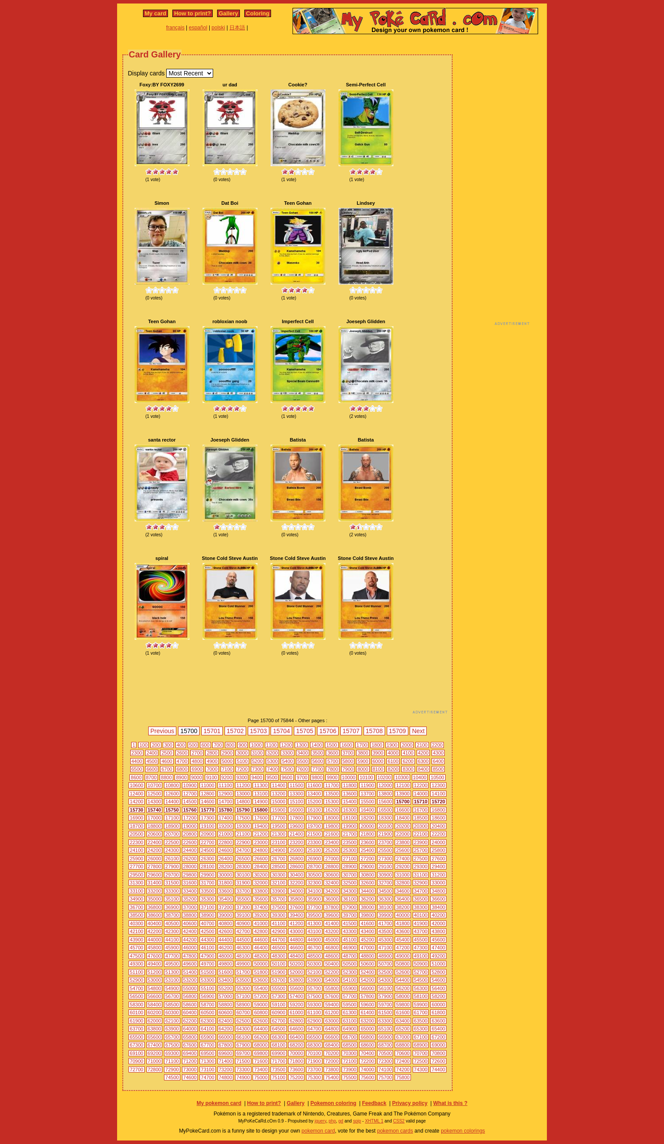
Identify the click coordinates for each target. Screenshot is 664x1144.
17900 (314, 817)
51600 (225, 972)
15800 (261, 810)
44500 (243, 939)
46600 (296, 947)
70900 (136, 1061)
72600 (438, 1061)
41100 (279, 923)
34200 (332, 891)
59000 (261, 1004)
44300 (207, 939)
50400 (332, 963)
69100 (136, 1053)
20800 (190, 834)
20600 (154, 834)
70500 (385, 1053)
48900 (385, 956)
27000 (332, 858)
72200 (367, 1061)
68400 (332, 1045)
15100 (296, 801)
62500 (243, 1020)
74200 (403, 1069)
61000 (296, 1012)
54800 (154, 988)
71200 (190, 1061)
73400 (261, 1069)
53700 (279, 980)
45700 (136, 947)
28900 (350, 866)
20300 (421, 826)
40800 (225, 923)
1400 (316, 745)
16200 (332, 810)
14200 (136, 801)
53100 (172, 980)
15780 (225, 810)
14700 (225, 801)
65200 (403, 1028)
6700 (166, 769)
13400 (314, 793)
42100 (136, 931)
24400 (190, 850)
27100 (350, 858)
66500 (314, 1037)
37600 (296, 907)
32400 (332, 882)
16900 (136, 817)
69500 (207, 1053)
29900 (207, 874)
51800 (261, 972)
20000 (367, 826)
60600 (225, 1012)
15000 (279, 801)
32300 (314, 882)
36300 (385, 899)
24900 (279, 850)
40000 (403, 915)
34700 (421, 891)
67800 (225, 1045)
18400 (403, 817)
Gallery (228, 13)
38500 (136, 915)
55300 (243, 988)
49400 (154, 963)
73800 (332, 1069)
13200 (279, 793)
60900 (279, 1012)
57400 (296, 996)
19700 (314, 826)
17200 (190, 817)
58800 (225, 1004)
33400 (190, 891)
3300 (287, 753)
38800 (190, 915)
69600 (225, 1053)
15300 (332, 801)
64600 (296, 1028)
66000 (225, 1037)
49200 (438, 956)
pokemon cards (395, 1131)
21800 (367, 834)
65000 (367, 1028)
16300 (350, 810)
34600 (403, 891)
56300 (421, 988)
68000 (261, 1045)
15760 (190, 810)
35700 (279, 899)
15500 (367, 801)
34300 (350, 891)
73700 (314, 1069)
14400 (172, 801)
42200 (154, 931)
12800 (207, 793)
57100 (243, 996)
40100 (421, 915)
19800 (332, 826)
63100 (350, 1020)
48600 (332, 956)
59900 (421, 1004)
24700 (243, 850)
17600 (261, 817)
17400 (225, 817)
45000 (332, 939)
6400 (438, 761)
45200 (367, 939)
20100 (385, 826)
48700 (350, 956)
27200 (367, 858)
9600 (287, 777)
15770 (207, 810)
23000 (261, 842)
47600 (154, 956)
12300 (438, 785)
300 (168, 745)
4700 (182, 761)
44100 (172, 939)
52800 (438, 972)
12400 (136, 793)
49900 (243, 963)
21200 (261, 834)
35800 (296, 899)
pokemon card (318, 1131)
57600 (332, 996)
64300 (243, 1028)
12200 (421, 785)
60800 (261, 1012)
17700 (279, 817)
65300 (421, 1028)
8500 (438, 769)
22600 (190, 842)
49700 (207, 963)
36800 (154, 907)
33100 (136, 891)
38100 (385, 907)
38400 (438, 907)
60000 (438, 1004)
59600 (367, 1004)
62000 (154, 1020)
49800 (225, 963)
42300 (172, 931)
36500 (421, 899)
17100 (172, 817)
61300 (350, 1012)
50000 (261, 963)
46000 (190, 947)
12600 (172, 793)
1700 (362, 745)
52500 (385, 972)
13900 (403, 793)
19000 (190, 826)
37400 (261, 907)
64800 (332, 1028)
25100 (314, 850)
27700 (136, 866)
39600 (332, 915)
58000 (403, 996)
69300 (172, 1053)
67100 (421, 1037)
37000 (190, 907)
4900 (212, 761)
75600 (367, 1077)
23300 (314, 842)
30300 (279, 874)
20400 (438, 826)
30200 (261, 874)
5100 (242, 761)
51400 (190, 972)
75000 (261, 1077)
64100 (207, 1028)
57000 (225, 996)
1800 (376, 745)
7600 (302, 769)
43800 (438, 931)
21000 (225, 834)
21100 (243, 834)
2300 (137, 753)
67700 (207, 1045)
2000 (407, 745)
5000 (227, 761)
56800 (190, 996)
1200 (286, 745)
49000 (403, 956)
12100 (403, 785)
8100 (378, 769)
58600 (190, 1004)
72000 (332, 1061)
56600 (154, 996)
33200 (154, 891)
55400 (261, 988)
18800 (154, 826)
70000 (296, 1053)
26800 (296, 858)
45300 (385, 939)
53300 (207, 980)
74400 (438, 1069)
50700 (385, 963)
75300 (314, 1077)
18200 (367, 817)
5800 (348, 761)
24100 (136, 850)
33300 (172, 891)
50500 (350, 963)
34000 (296, 891)
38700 (172, 915)
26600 (261, 858)
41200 (296, 923)
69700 (243, 1053)
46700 (314, 947)
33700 (243, 891)
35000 (154, 899)
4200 (423, 753)
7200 (242, 769)
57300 (279, 996)
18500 (421, 817)
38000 (367, 907)
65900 (207, 1037)
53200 (190, 980)
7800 (332, 769)
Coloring (257, 13)
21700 (350, 834)
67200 (438, 1037)
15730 (136, 810)
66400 (296, 1037)
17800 (296, 817)
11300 (261, 785)
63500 (421, 1020)
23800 (403, 842)
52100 (314, 972)
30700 (350, 874)
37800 (332, 907)
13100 (261, 793)
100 (143, 745)
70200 (332, 1053)
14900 (261, 801)
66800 (367, 1037)
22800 (225, 842)
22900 (243, 842)
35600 (261, 899)
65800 (190, 1037)
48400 (296, 956)
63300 (385, 1020)
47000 (367, 947)
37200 (225, 907)
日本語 (237, 28)
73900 (350, 1069)
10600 (136, 785)
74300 (421, 1069)
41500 (350, 923)
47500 (136, 956)
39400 (296, 915)
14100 (438, 793)
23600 (367, 842)
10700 (154, 785)
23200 (296, 842)
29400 (438, 866)
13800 (385, 793)
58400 (154, 1004)
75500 (350, 1077)
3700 (348, 753)
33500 (207, 891)
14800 (243, 801)
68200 (296, 1045)
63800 (154, 1028)
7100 (227, 769)
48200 (261, 956)
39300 (279, 915)
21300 (279, 834)
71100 (172, 1061)
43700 (421, 931)
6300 (423, 761)
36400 (403, 899)
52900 (136, 980)
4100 (408, 753)
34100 (314, 891)
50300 (314, 963)
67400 (154, 1045)
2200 (437, 745)
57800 (367, 996)
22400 (154, 842)
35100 (172, 899)
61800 (438, 1012)
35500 (243, 899)
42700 (243, 931)
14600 (207, 801)
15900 (279, 810)
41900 (421, 923)
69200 (154, 1053)
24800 (261, 850)
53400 (225, 980)
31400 (154, 882)
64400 (261, 1028)
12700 (190, 793)
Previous (162, 730)
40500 (172, 923)
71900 (314, 1061)
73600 (296, 1069)
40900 (243, 923)
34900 (136, 899)
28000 (190, 866)
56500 (136, 996)
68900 (421, 1045)
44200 (190, 939)
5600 (317, 761)
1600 (346, 745)
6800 (182, 769)
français (175, 28)
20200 (403, 826)
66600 (332, 1037)
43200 (332, 931)
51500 (207, 972)
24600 (225, 850)
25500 (385, 850)
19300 (243, 826)
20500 (136, 834)
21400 (296, 834)
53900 (314, 980)
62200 (190, 1020)
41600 (367, 923)
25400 (367, 850)
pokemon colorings (463, 1131)
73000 (190, 1069)
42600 (225, 931)
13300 (296, 793)
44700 (279, 939)
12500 (154, 793)
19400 (261, 826)
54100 (350, 980)
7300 (257, 769)
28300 (243, 866)
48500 (314, 956)
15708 (374, 730)
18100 (350, 817)
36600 (438, 899)
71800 (296, 1061)
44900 (314, 939)
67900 (243, 1045)
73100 (207, 1069)
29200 (403, 866)
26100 (172, 858)
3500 (317, 753)
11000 (207, 785)
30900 (385, 874)
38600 (154, 915)
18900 (172, 826)
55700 (314, 988)
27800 (154, 866)
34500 (385, 891)
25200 (332, 850)
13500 (332, 793)
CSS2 (398, 1121)
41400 (332, 923)
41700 (385, 923)
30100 (243, 874)
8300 (408, 769)
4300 (438, 753)
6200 (408, 761)
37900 (350, 907)
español (198, 28)
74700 (207, 1077)
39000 (225, 915)
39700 (350, 915)
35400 (225, 899)
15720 (438, 801)
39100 (243, 915)
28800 (332, 866)
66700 (350, 1037)
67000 (403, 1037)
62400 (225, 1020)
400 (181, 745)
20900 (207, 834)
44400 (225, 939)
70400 (367, 1053)
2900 (227, 753)
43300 (350, 931)
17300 (207, 817)
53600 (261, 980)
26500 (243, 858)
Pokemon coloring (334, 1103)
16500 (385, 810)
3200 (272, 753)
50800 (403, 963)
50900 (421, 963)
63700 (136, 1028)
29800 (190, 874)
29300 (421, 866)
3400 (302, 753)
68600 (367, 1045)
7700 (317, 769)
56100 (385, 988)
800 (230, 745)
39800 (367, 915)
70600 (403, 1053)
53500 (243, 980)
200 (156, 745)
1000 (256, 745)
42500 (207, 931)
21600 (332, 834)
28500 (279, 866)
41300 (314, 923)
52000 (296, 972)
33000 (438, 882)
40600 (190, 923)
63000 (332, 1020)
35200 (190, 899)
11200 (243, 785)
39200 (261, 915)
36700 (136, 907)
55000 (190, 988)
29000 (367, 866)
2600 (182, 753)
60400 (190, 1012)
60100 (136, 1012)
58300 (136, 1004)
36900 (172, 907)
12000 (385, 785)
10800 (172, 785)
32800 (403, 882)
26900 (314, 858)
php (332, 1121)
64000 (190, 1028)
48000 (225, 956)
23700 (385, 842)
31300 (136, 882)
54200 (367, 980)
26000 (154, 858)
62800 (296, 1020)
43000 (296, 931)
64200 (225, 1028)
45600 (438, 939)
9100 (211, 777)
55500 (279, 988)
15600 (385, 801)
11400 (279, 785)
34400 (367, 891)
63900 (172, 1028)
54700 (136, 988)
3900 (378, 753)
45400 (403, 939)
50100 (279, 963)
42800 (261, 931)
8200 (393, 769)
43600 (403, 931)
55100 (207, 988)
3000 (242, 753)
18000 (332, 817)
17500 (243, 817)
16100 (314, 810)
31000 (403, 874)
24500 (207, 850)
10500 (437, 777)
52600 (403, 972)
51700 (243, 972)
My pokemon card (218, 1103)
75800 (403, 1077)
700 (217, 745)
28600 (296, 866)
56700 (172, 996)
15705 (304, 730)
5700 (332, 761)
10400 (420, 777)
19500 (279, 826)
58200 (438, 996)
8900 (181, 777)
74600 (190, 1077)
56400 (438, 988)
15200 (314, 801)
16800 (438, 810)
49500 (172, 963)
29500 (136, 874)
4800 (197, 761)
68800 (403, 1045)
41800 (403, 923)
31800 (225, 882)
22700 (207, 842)
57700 (350, 996)
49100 (421, 956)
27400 (403, 858)
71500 (243, 1061)
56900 (207, 996)
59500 (350, 1004)
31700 (207, 882)
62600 (261, 1020)
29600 (154, 874)
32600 (367, 882)
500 (193, 745)
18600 (438, 817)
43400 (367, 931)
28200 (225, 866)
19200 (225, 826)
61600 (403, 1012)
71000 (154, 1061)
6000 (378, 761)
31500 (172, 882)
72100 (350, 1061)
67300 (136, 1045)
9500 (272, 777)
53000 (154, 980)
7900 (348, 769)
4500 (151, 761)
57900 (385, 996)
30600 (332, 874)
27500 (421, 858)
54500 (421, 980)
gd (341, 1121)
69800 (261, 1053)
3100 (257, 753)
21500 (314, 834)
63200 (367, 1020)
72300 (385, 1061)
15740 (154, 810)
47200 (403, 947)
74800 (225, 1077)
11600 (314, 785)
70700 (421, 1053)
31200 (438, 874)
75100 (279, 1077)
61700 (421, 1012)
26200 (190, 858)
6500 (137, 769)
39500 (314, 915)
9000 (196, 777)
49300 (136, 963)
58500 (172, 1004)
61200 (332, 1012)
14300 (154, 801)
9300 (241, 777)
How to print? (192, 13)
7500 (287, 769)
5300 (272, 761)
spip (357, 1121)
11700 (332, 785)
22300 (136, 842)
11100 (225, 785)
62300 (207, 1020)
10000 (349, 777)
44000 (154, 939)
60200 (154, 1012)
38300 (421, 907)
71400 (225, 1061)
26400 (225, 858)
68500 (350, 1045)
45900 (172, 947)
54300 (385, 980)
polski (218, 28)
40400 (154, 923)
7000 (212, 769)
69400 (190, 1053)
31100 (421, 874)
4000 (393, 753)
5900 (362, 761)
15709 (397, 730)
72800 (154, 1069)
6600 (151, 769)
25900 (136, 858)
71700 (279, 1061)
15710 (421, 801)
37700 (314, 907)
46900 (350, 947)
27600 (438, 858)
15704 (281, 730)
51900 (279, 972)
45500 (421, 939)
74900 (243, 1077)
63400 (403, 1020)
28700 (314, 866)
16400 (367, 810)
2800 (212, 753)
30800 (367, 874)
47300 (421, 947)
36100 (350, 899)
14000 (421, 793)
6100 (393, 761)
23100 (279, 842)
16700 (421, 810)
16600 (403, 810)
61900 (136, 1020)
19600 (296, 826)
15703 (258, 730)
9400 (256, 777)
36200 (367, 899)
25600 (403, 850)
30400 (296, 874)
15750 (172, 810)
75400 (332, 1077)
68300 (314, 1045)
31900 (243, 882)
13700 (367, 793)
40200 (438, 915)
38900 (207, 915)
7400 (272, 769)
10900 (190, 785)
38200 (403, 907)
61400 (367, 1012)
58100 (421, 996)
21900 (385, 834)
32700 (385, 882)
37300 (243, 907)
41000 (261, 923)
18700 (136, 826)
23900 (421, 842)
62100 (172, 1020)
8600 (136, 777)
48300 (279, 956)
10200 (384, 777)
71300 (207, 1061)
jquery (320, 1121)
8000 (362, 769)
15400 (350, 801)
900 (242, 745)
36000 (332, 899)
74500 (172, 1077)
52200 (332, 972)
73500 (279, 1069)
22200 (438, 834)
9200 (226, 777)
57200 (261, 996)
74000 (367, 1069)
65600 (154, 1037)
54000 (332, 980)
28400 (261, 866)
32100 (279, 882)
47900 (207, 956)
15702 (235, 730)
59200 (296, 1004)
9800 (317, 777)
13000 (243, 793)
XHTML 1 (374, 1121)
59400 (332, 1004)
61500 (385, 1012)
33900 (279, 891)
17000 (154, 817)
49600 (190, 963)
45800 (154, 947)
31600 (190, 882)
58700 (207, 1004)
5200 (257, 761)
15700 (403, 801)
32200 (296, 882)
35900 (314, 899)
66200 (261, 1037)
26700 (279, 858)
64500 (279, 1028)
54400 (403, 980)
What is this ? (450, 1103)
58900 (243, 1004)
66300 (279, 1037)
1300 (301, 745)
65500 (136, 1037)
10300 (402, 777)
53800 (296, 980)
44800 (296, 939)
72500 (421, 1061)
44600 (261, 939)
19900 (350, 826)
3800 (362, 753)
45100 (350, 939)
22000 (403, 834)
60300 (172, 1012)
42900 (279, 931)
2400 (151, 753)
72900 (172, 1069)
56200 (403, 988)
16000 (296, 810)
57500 (314, 996)
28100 (207, 866)
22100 (421, 834)
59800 (403, 1004)
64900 (350, 1028)
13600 (350, 793)
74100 (385, 1069)
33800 (261, 891)
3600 (332, 753)
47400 (438, 947)
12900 (225, 793)
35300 (207, 899)
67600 (190, 1045)
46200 (225, 947)
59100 (279, 1004)
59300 (314, 1004)
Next (418, 730)
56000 (367, 988)
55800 (332, 988)
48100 (243, 956)
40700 (207, 923)
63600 (438, 1020)
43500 (385, 931)
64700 (314, 1028)
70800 (438, 1053)
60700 (243, 1012)
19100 (207, 826)
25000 (296, 850)
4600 (166, 761)
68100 (279, 1045)
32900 (421, 882)
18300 (385, 817)
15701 (212, 730)
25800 (438, 850)
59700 (385, 1004)
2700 (197, 753)
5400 (287, 761)
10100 (366, 777)
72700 (136, 1069)
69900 (279, 1053)
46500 (279, 947)
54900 (172, 988)
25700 (421, 850)
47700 (172, 956)
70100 (314, 1053)
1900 (392, 745)
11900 (367, 785)
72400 (403, 1061)
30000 (225, 874)
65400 (438, 1028)
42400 (190, 931)
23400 (332, 842)
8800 (166, 777)
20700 (172, 834)
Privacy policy (410, 1103)
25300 (350, 850)
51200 (154, 972)
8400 (423, 769)
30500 (314, 874)
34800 (438, 891)
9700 (301, 777)
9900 (332, 777)
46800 (332, 947)
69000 (438, 1045)
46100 (207, 947)
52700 (421, 972)
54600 (438, 980)
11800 (350, 785)
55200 (225, 988)
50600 (367, 963)
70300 (350, 1053)
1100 (271, 745)
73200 (225, 1069)
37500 (279, 907)
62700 (279, 1020)
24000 (438, 842)
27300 (385, 858)
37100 (207, 907)
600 (205, 745)
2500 (166, 753)
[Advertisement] (287, 689)
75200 (296, 1077)
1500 (331, 745)
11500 (296, 785)
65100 (385, 1028)
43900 (136, 939)
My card (155, 13)
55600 (296, 988)
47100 (385, 947)
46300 (243, 947)
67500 (172, 1045)
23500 (350, 842)
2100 (422, 745)
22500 (172, 842)
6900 (197, 769)
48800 (367, 956)
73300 (243, 1069)
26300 (207, 858)
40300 (136, 923)
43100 (314, 931)
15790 (243, 810)
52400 (367, 972)
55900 (350, 988)
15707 (351, 730)
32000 (261, 882)
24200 (154, 850)
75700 (385, 1077)
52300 (350, 972)
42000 (438, 923)
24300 (172, 850)
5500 (302, 761)
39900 (385, 915)
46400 (261, 947)
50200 (296, 963)
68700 (385, 1045)
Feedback (374, 1103)
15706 (327, 730)
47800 (190, 956)
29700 (172, 874)
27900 (172, 866)
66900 (385, 1037)
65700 (172, 1037)
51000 (438, 963)
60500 (207, 1012)
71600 (261, 1061)
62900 (314, 1020)
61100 (314, 1012)
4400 (137, 761)
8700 (151, 777)
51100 (136, 972)
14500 (190, 801)
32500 (350, 882)
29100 (385, 866)
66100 (243, 1037)
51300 (172, 972)
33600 (225, 891)
